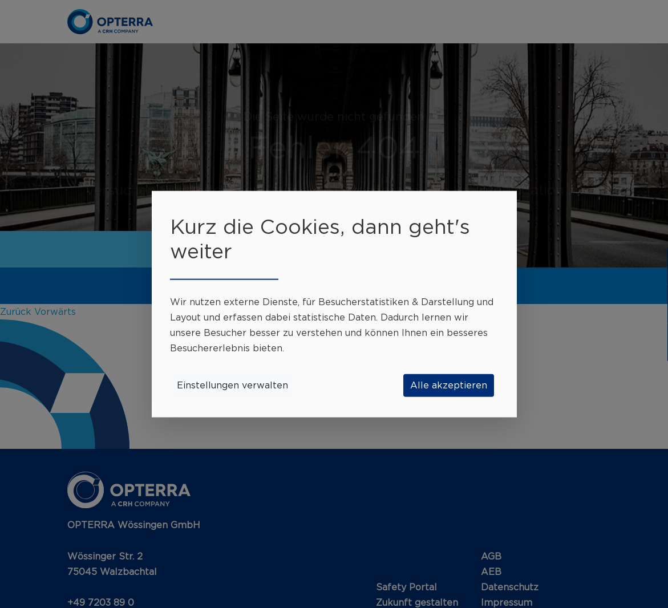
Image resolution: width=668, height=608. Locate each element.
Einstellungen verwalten (232, 385)
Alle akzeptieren (448, 385)
